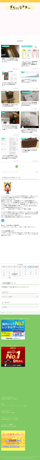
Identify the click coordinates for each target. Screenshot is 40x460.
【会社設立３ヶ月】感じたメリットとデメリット (15, 287)
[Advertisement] (20, 23)
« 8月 (9, 277)
